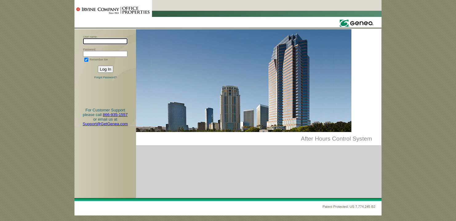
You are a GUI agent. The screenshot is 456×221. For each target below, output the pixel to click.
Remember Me (99, 59)
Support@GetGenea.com (105, 124)
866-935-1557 (115, 114)
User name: (90, 36)
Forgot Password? (105, 77)
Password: (89, 49)
